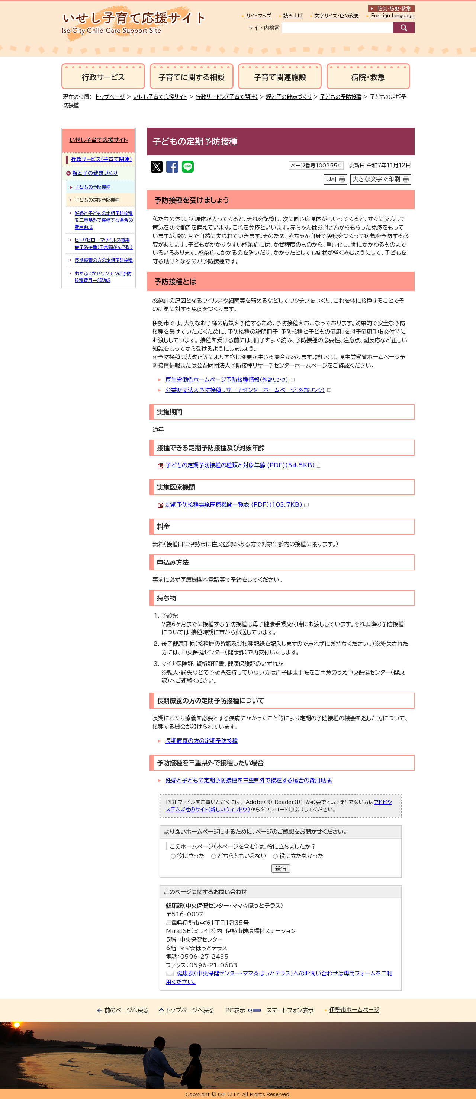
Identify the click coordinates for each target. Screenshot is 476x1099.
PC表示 (235, 1010)
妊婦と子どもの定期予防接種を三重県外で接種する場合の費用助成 (248, 780)
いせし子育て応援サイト (160, 97)
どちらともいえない (242, 856)
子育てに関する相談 (191, 77)
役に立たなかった (301, 856)
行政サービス (103, 77)
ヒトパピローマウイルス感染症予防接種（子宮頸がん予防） (104, 243)
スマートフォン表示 (290, 1010)
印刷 (331, 179)
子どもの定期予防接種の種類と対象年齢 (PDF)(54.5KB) (243, 465)
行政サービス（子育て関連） (227, 97)
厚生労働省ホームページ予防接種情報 (230, 379)
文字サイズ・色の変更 (337, 15)
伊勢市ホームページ (354, 1010)
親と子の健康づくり (289, 97)
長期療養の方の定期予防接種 (201, 741)
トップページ (110, 97)
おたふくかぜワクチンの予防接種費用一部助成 (103, 276)
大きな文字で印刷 (376, 179)
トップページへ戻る (190, 1010)
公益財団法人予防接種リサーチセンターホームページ (248, 390)
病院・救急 (368, 77)
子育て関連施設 (280, 77)
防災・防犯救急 (394, 8)
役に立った (191, 856)
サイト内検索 (264, 28)
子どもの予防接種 (340, 97)
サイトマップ (258, 15)
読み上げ (293, 15)
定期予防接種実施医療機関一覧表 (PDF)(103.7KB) (237, 504)
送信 (280, 868)
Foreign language (393, 15)
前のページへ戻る (126, 1010)
